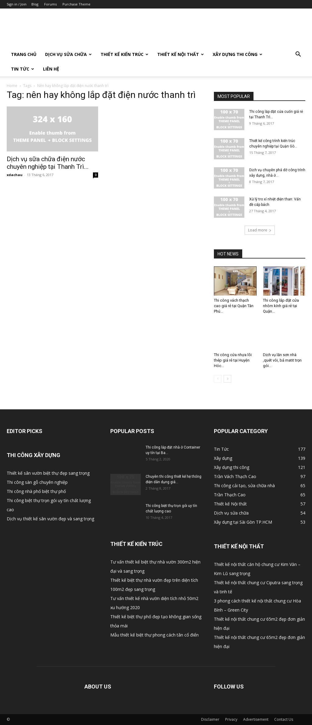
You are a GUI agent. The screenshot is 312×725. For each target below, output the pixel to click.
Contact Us (283, 719)
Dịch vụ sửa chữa (68, 54)
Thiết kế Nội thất (180, 54)
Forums (50, 4)
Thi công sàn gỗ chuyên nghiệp (37, 482)
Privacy (231, 719)
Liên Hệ (51, 69)
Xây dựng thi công (237, 54)
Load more (259, 230)
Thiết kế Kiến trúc (124, 54)
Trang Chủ (24, 54)
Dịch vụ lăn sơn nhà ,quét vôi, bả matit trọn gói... (282, 360)
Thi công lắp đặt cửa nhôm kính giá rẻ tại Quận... (281, 306)
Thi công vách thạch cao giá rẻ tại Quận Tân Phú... (234, 306)
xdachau (15, 174)
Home (12, 85)
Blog (34, 4)
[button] (298, 55)
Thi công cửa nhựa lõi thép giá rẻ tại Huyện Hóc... (233, 360)
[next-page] (227, 379)
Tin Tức (22, 69)
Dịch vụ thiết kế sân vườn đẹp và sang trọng (50, 519)
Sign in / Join (17, 4)
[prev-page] (218, 379)
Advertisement (255, 719)
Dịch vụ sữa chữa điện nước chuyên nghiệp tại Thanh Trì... (48, 162)
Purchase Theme (76, 4)
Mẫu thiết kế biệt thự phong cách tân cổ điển (154, 635)
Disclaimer (210, 719)
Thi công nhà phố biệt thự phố (36, 491)
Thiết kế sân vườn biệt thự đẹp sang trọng (48, 473)
